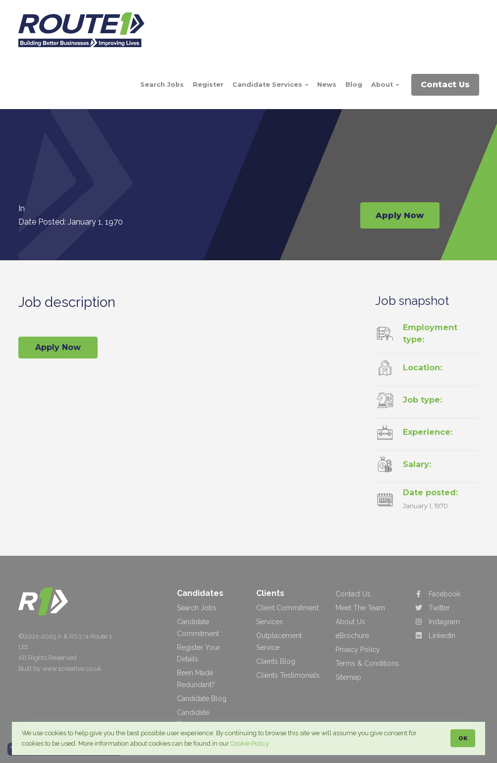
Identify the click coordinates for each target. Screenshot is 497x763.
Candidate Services (270, 84)
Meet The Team (360, 608)
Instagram (437, 622)
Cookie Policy (249, 743)
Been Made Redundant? (196, 679)
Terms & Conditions (367, 663)
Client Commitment (287, 608)
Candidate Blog (201, 699)
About (385, 84)
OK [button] (462, 738)
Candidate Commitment (198, 628)
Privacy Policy (357, 649)
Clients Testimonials (288, 675)
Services (269, 622)
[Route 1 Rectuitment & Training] (85, 30)
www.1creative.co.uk (72, 668)
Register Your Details (198, 653)
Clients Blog (275, 661)
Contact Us (353, 594)
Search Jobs (162, 84)
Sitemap (348, 677)
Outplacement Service (279, 641)
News (326, 84)
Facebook (437, 594)
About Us (350, 622)
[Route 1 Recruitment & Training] (43, 601)
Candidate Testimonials (197, 718)
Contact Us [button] (445, 84)
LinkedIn (435, 636)
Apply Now (400, 211)
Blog (353, 84)
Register (208, 84)
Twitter (432, 608)
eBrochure (352, 636)
